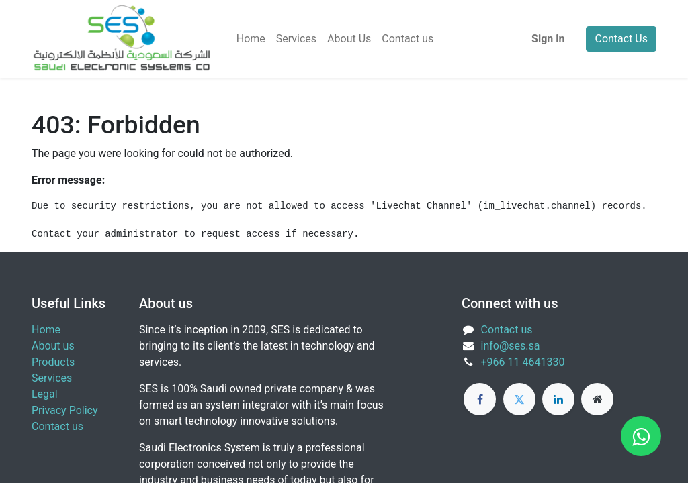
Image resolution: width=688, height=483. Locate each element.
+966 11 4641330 (523, 362)
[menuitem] (251, 38)
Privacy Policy (65, 410)
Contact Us (621, 38)
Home (46, 329)
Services (52, 378)
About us (53, 345)
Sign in (547, 38)
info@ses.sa (510, 345)
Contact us (57, 426)
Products (53, 362)
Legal (45, 394)
